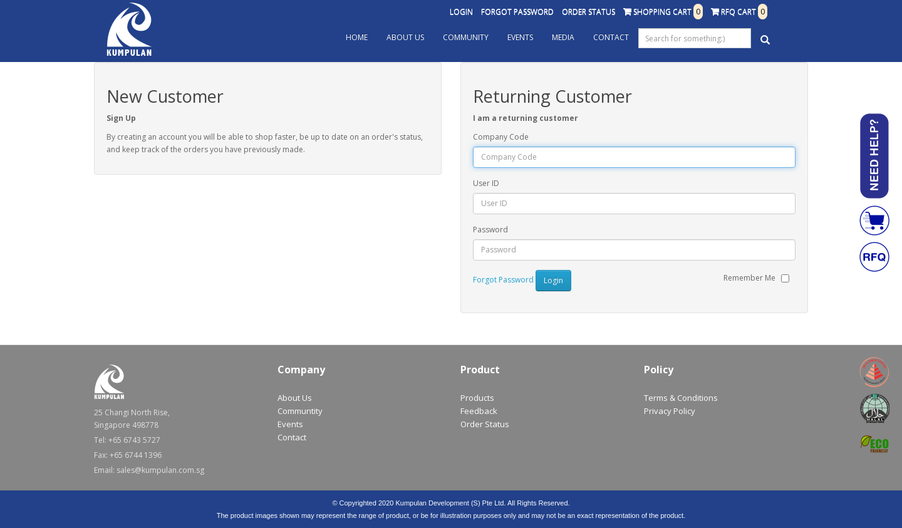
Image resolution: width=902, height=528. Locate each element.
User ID (486, 183)
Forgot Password (517, 11)
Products (477, 397)
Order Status (588, 11)
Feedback (478, 411)
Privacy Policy (669, 411)
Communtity (300, 411)
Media (563, 37)
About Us (405, 37)
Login (461, 11)
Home (357, 37)
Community (466, 37)
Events (520, 37)
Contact (611, 37)
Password (490, 229)
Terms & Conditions (681, 397)
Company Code (501, 137)
